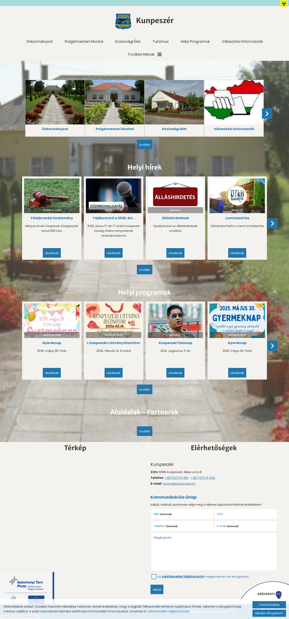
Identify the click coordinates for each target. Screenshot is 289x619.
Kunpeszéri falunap (175, 343)
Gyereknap (51, 343)
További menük (144, 54)
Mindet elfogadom (269, 613)
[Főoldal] (123, 22)
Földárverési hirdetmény (52, 218)
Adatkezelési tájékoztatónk (168, 611)
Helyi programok (195, 41)
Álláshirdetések (175, 218)
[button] (267, 113)
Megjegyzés (163, 537)
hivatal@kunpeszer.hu (179, 484)
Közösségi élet (127, 41)
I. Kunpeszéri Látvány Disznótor (113, 343)
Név (163, 514)
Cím (220, 514)
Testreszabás (269, 605)
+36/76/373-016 (176, 478)
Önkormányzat (39, 41)
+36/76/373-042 (203, 478)
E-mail (228, 526)
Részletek (52, 253)
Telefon (166, 526)
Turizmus (161, 41)
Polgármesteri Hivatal (84, 41)
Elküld (157, 589)
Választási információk (242, 41)
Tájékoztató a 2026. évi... (114, 218)
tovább (144, 145)
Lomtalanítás (237, 218)
